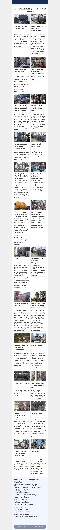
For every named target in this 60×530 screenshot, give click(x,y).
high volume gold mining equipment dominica (26, 486)
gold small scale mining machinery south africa (26, 494)
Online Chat (22, 527)
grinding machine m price (20, 513)
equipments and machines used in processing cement (28, 506)
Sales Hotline (38, 527)
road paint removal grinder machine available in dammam (29, 496)
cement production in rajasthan (22, 511)
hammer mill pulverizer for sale (22, 497)
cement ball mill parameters (21, 514)
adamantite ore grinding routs (22, 492)
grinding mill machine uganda (21, 502)
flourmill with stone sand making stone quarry (26, 484)
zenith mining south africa (21, 491)
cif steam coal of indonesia (21, 507)
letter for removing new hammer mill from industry (27, 487)
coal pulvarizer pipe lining (20, 499)
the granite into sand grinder (21, 501)
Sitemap (16, 518)
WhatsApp (30, 11)
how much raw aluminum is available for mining (26, 516)
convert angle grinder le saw (21, 489)
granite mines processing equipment (23, 504)
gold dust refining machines (21, 509)
